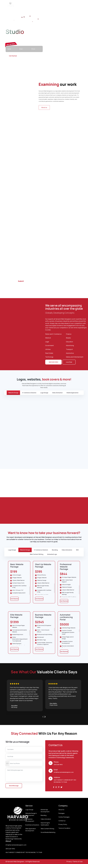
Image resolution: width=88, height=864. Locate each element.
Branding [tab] (55, 550)
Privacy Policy (62, 832)
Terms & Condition (64, 836)
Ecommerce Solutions (32, 833)
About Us (61, 817)
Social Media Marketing (48, 840)
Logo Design (29, 817)
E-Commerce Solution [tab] (29, 393)
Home (19, 3)
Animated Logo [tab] (52, 554)
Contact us (61, 829)
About (52, 3)
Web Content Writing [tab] (36, 554)
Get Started (13, 56)
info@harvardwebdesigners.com (56, 772)
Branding (43, 823)
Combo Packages (46, 4)
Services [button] (24, 3)
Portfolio (31, 3)
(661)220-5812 (61, 362)
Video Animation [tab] (57, 393)
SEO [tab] (77, 550)
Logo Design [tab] (44, 393)
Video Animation (46, 827)
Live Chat (77, 362)
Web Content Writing (47, 836)
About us (52, 107)
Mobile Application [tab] (72, 393)
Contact (58, 3)
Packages (39, 3)
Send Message (22, 786)
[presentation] (43, 717)
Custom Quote (76, 4)
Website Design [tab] (13, 393)
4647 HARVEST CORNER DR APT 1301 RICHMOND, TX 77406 (24, 860)
